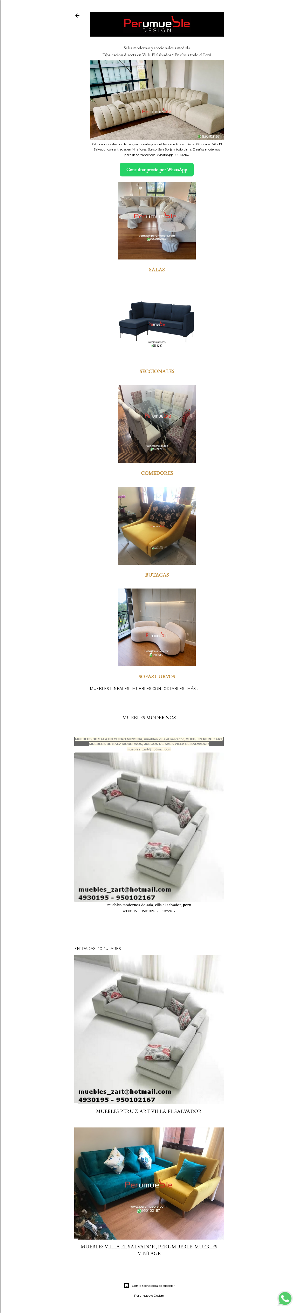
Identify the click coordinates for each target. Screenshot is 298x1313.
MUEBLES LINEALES (109, 688)
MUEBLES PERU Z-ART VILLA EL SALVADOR (149, 1111)
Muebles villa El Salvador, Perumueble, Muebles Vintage (149, 1250)
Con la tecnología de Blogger (149, 1286)
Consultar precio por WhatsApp (156, 170)
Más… (192, 688)
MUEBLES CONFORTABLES (158, 688)
